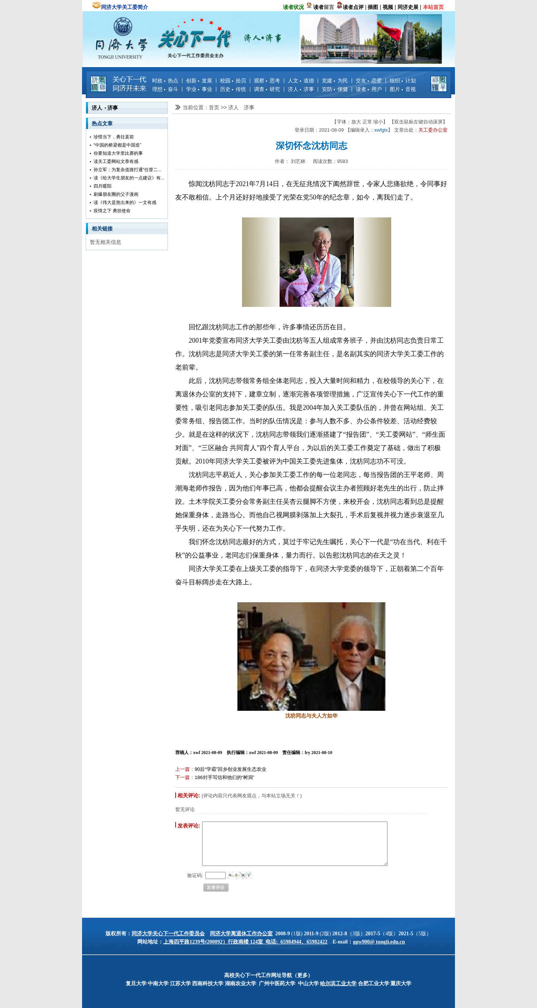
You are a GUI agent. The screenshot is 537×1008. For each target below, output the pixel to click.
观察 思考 (267, 81)
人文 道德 (301, 81)
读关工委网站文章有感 (116, 161)
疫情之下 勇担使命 (112, 210)
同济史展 (408, 7)
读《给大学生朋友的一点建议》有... (129, 177)
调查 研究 (267, 89)
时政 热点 (165, 81)
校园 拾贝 (233, 81)
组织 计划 (403, 81)
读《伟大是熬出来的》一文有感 (125, 202)
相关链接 (102, 229)
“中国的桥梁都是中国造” (117, 145)
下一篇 (182, 777)
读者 (318, 7)
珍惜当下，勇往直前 (114, 136)
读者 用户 (369, 89)
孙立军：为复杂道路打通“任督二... (127, 169)
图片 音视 (403, 89)
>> (224, 107)
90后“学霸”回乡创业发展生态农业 (230, 769)
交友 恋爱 (369, 81)
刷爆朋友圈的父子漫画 (116, 194)
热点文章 (102, 123)
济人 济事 (301, 89)
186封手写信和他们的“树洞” (224, 777)
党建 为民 (335, 81)
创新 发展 (199, 81)
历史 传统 (233, 89)
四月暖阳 (103, 186)
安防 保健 (335, 89)
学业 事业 (199, 89)
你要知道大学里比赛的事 (118, 153)
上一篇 (182, 769)
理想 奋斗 (165, 89)
